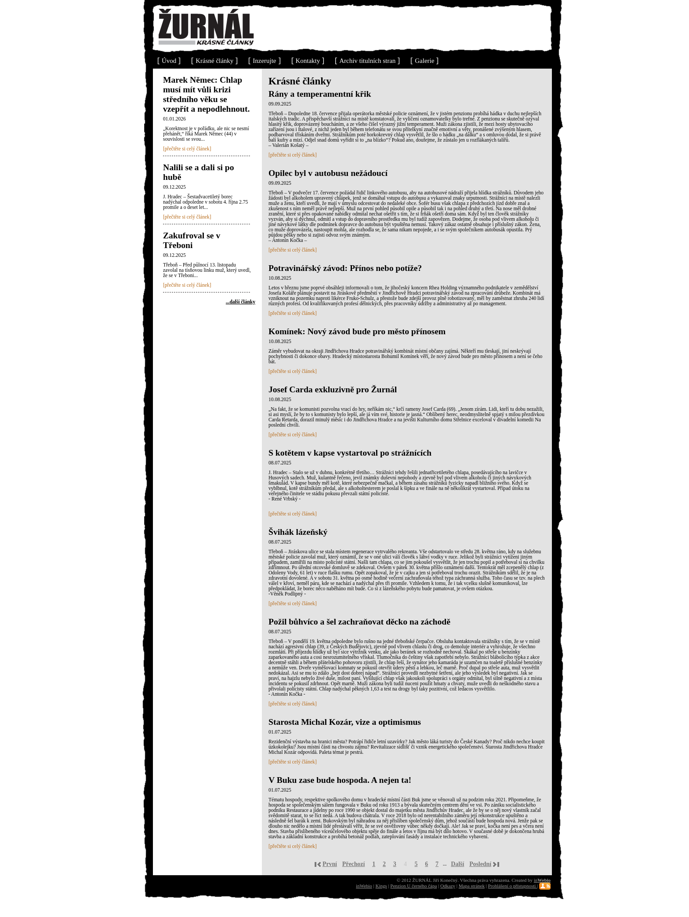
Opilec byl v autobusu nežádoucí (328, 173)
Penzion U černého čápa (413, 885)
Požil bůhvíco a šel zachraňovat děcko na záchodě (359, 621)
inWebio (364, 885)
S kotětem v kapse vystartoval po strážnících (350, 452)
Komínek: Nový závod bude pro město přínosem (357, 331)
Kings (381, 885)
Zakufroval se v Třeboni (191, 240)
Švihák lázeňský (297, 532)
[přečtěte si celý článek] (187, 148)
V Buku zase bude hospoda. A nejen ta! (339, 780)
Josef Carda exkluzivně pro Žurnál (332, 389)
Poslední (480, 864)
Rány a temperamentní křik (319, 94)
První (330, 864)
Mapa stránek (472, 885)
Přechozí (353, 864)
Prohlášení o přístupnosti (512, 885)
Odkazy (447, 885)
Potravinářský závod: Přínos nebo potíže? (345, 268)
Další (457, 864)
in (542, 880)
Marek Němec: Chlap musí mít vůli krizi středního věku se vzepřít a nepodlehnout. (206, 94)
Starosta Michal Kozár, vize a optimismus (344, 722)
